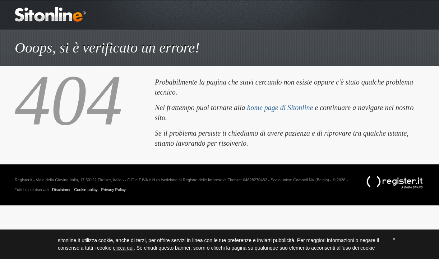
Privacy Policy (113, 189)
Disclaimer (61, 189)
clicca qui (123, 248)
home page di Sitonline (280, 108)
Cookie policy (85, 189)
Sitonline (51, 14)
